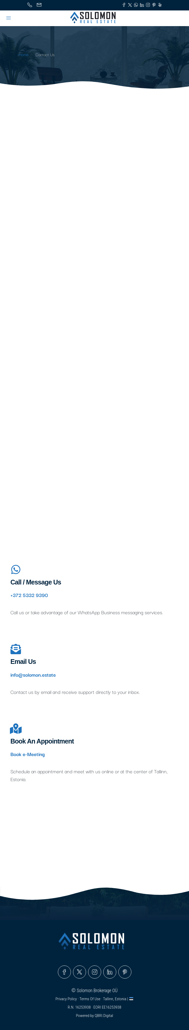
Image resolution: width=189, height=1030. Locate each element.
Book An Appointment (42, 741)
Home (24, 54)
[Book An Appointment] (15, 728)
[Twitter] (79, 972)
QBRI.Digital (104, 1015)
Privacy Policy (67, 999)
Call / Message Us (35, 582)
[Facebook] (64, 972)
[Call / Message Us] (15, 569)
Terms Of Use (90, 999)
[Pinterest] (124, 972)
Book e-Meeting (27, 754)
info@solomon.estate (33, 674)
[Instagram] (94, 972)
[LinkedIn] (109, 972)
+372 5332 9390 (29, 595)
